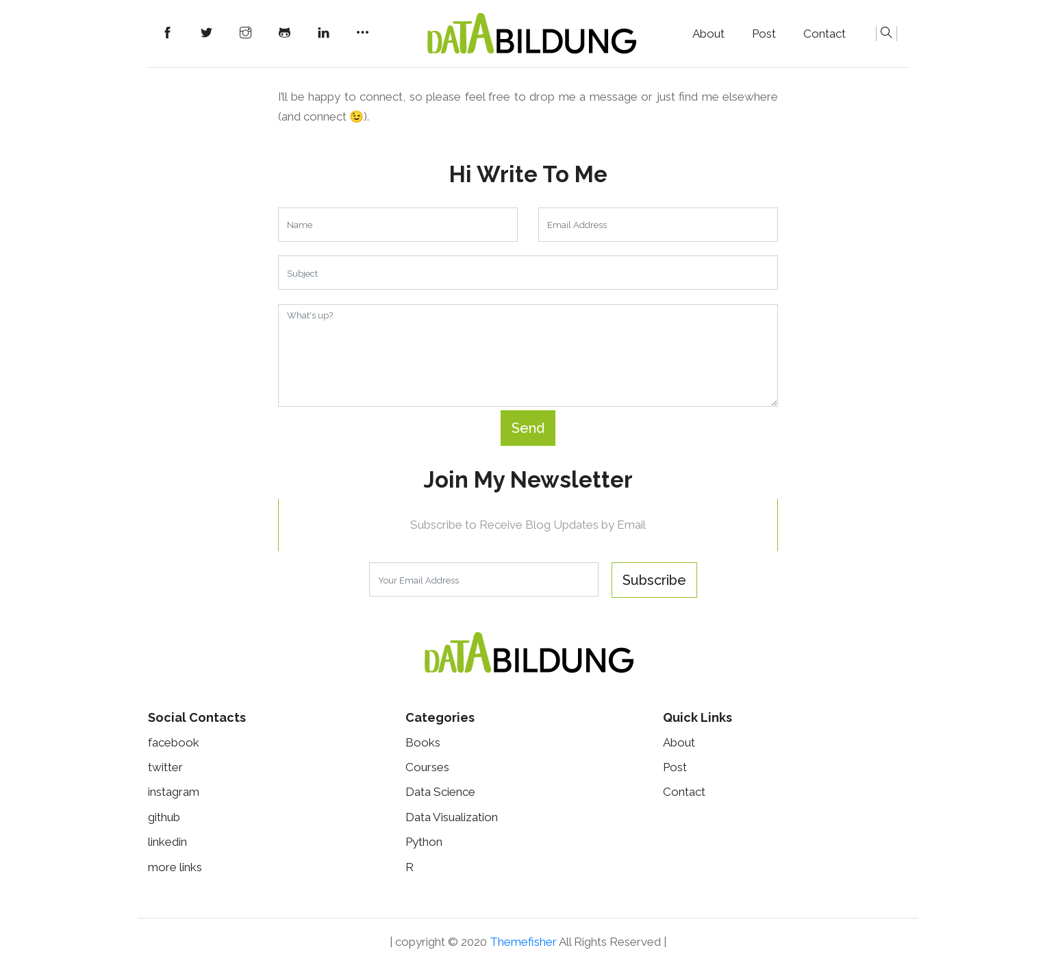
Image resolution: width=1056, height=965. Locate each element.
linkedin (167, 842)
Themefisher (523, 942)
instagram (173, 792)
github (164, 817)
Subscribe (654, 580)
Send (528, 428)
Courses (427, 767)
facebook (173, 742)
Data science (440, 792)
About (708, 33)
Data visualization (451, 817)
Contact (824, 33)
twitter (165, 767)
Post (764, 33)
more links (175, 867)
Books (422, 742)
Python (423, 842)
